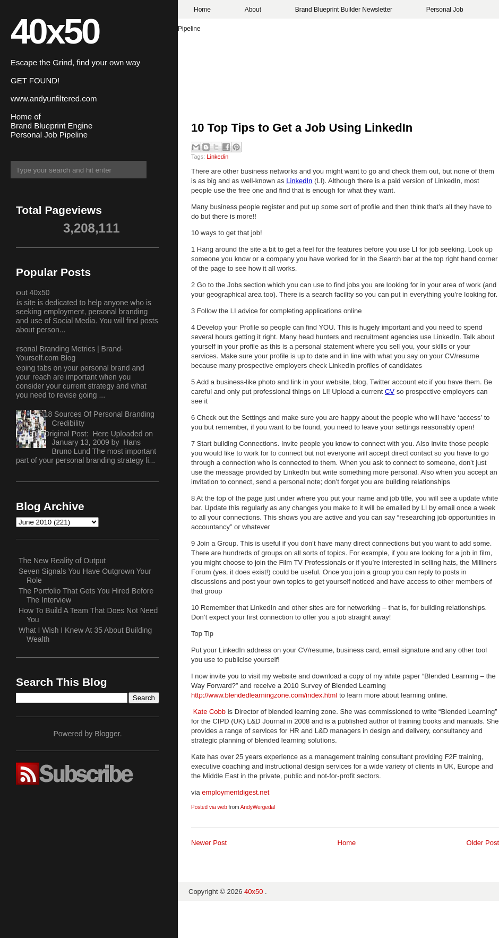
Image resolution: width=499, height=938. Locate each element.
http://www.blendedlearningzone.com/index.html (264, 695)
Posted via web (209, 807)
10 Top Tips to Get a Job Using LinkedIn (303, 127)
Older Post (483, 843)
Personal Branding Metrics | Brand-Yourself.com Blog (66, 353)
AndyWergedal (257, 807)
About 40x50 (29, 292)
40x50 (55, 31)
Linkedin (217, 156)
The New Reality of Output (62, 560)
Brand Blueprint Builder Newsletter (343, 9)
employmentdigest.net (235, 792)
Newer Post (209, 843)
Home (202, 9)
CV (389, 391)
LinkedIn (299, 181)
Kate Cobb (209, 712)
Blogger (106, 733)
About (253, 9)
